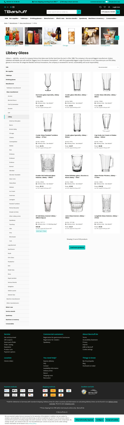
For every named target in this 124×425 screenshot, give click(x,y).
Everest (11, 166)
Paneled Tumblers (14, 204)
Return (45, 373)
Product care (8, 349)
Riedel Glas (11, 270)
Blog (84, 363)
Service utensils (10, 311)
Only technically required (84, 420)
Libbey (10, 117)
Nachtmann (11, 249)
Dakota (11, 146)
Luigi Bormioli (12, 245)
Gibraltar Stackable (14, 175)
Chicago (11, 133)
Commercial (98, 2)
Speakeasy (12, 220)
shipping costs (69, 404)
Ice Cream (12, 191)
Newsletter (7, 347)
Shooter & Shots (14, 212)
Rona (9, 274)
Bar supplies (9, 71)
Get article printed (10, 337)
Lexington (12, 199)
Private (114, 2)
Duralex (10, 108)
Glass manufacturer (12, 92)
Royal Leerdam (12, 278)
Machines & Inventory (12, 319)
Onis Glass (11, 257)
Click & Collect (8, 361)
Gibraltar (11, 170)
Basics (11, 125)
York (10, 241)
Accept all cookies (112, 420)
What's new (9, 307)
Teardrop (12, 224)
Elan (10, 150)
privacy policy (32, 423)
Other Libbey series (15, 216)
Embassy (11, 154)
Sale (7, 67)
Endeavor (12, 158)
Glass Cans (12, 179)
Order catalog (8, 345)
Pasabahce (11, 261)
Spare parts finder (10, 342)
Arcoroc (10, 96)
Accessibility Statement (90, 340)
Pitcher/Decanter (14, 208)
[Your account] (109, 7)
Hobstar (11, 187)
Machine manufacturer (13, 299)
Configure (99, 420)
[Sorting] (108, 67)
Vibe (10, 228)
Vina (10, 232)
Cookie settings (88, 349)
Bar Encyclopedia (88, 361)
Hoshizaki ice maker (89, 366)
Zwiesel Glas (11, 295)
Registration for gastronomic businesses (56, 337)
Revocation (47, 378)
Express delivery (48, 361)
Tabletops (9, 75)
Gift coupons (8, 340)
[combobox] (62, 12)
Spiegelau (11, 286)
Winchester (12, 237)
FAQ (44, 363)
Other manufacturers (13, 303)
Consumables (10, 324)
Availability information (50, 368)
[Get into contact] (100, 7)
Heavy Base (12, 183)
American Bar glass (14, 121)
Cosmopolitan (13, 141)
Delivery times (48, 371)
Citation (11, 137)
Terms (85, 337)
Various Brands (12, 282)
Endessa (11, 162)
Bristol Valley (13, 129)
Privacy (85, 342)
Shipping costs (48, 375)
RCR (9, 266)
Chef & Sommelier (13, 104)
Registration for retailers (51, 340)
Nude (9, 253)
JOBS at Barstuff (88, 347)
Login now (116, 7)
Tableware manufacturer (14, 88)
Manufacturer (10, 83)
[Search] (79, 12)
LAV (9, 112)
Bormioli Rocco (12, 100)
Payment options (9, 352)
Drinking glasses (11, 79)
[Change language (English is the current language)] (7, 7)
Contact (45, 366)
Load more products (77, 247)
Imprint (85, 345)
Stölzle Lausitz (12, 290)
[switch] (107, 1)
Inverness (12, 195)
